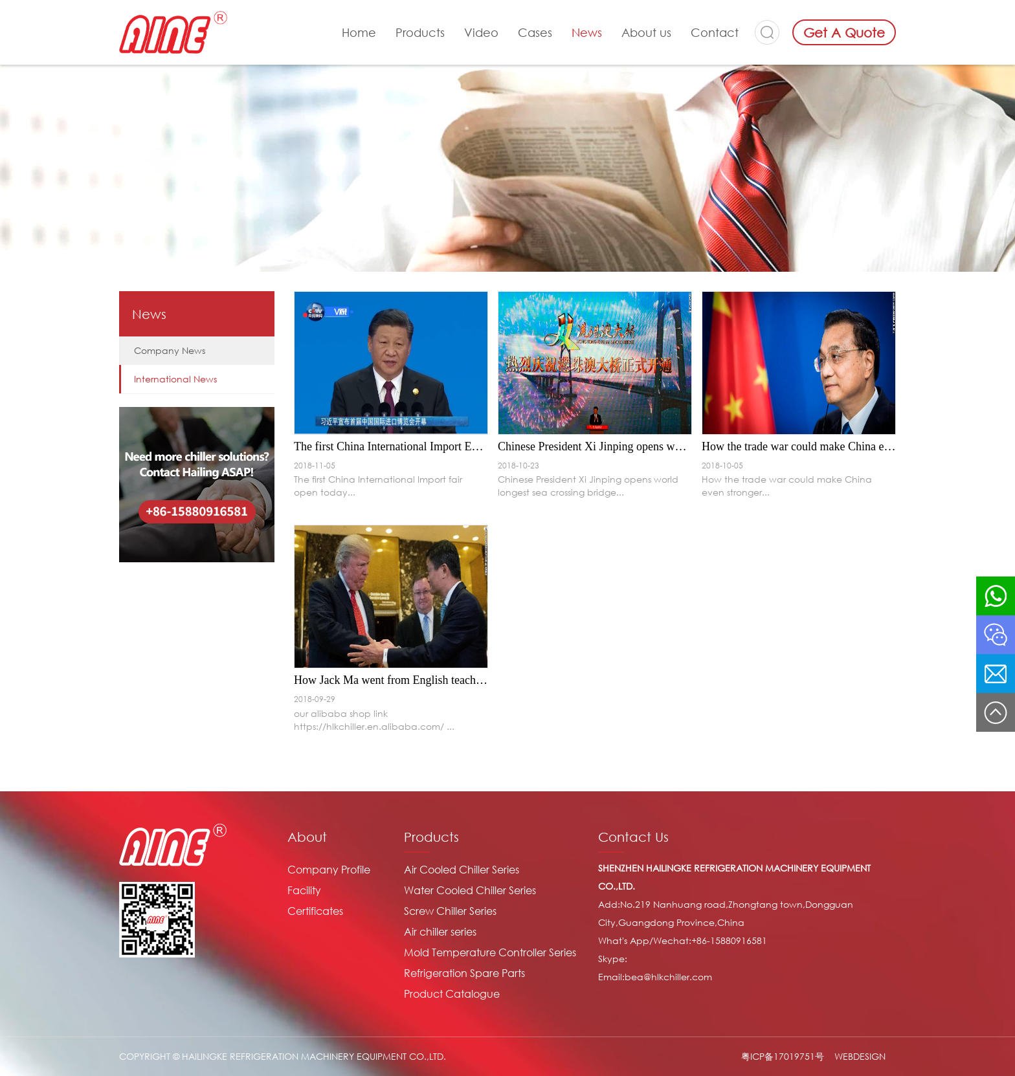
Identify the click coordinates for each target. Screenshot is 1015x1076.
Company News (169, 350)
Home (359, 32)
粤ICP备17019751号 (782, 1056)
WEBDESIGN (860, 1056)
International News (175, 378)
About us (646, 32)
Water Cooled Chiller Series (470, 890)
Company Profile (328, 869)
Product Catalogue (452, 993)
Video (481, 32)
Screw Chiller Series (450, 911)
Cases (535, 32)
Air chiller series (440, 931)
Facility (304, 890)
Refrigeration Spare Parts (464, 973)
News (587, 32)
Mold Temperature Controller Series (490, 952)
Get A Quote (844, 32)
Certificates (315, 911)
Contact (715, 32)
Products (420, 32)
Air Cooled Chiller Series (461, 869)
